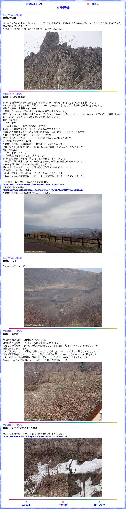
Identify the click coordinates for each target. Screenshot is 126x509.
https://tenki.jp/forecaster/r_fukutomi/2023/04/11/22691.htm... (34, 184)
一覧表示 (93, 4)
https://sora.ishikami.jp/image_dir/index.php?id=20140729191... (36, 436)
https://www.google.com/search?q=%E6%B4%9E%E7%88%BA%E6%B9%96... (43, 190)
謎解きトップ (34, 4)
